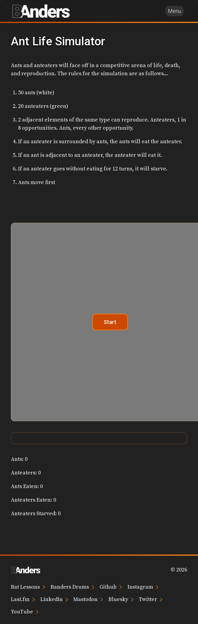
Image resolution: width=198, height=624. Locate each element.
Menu (174, 11)
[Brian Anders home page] (41, 11)
